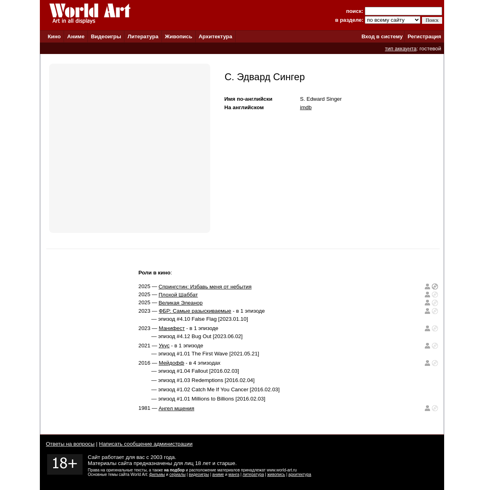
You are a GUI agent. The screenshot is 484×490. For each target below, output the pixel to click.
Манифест (172, 328)
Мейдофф (171, 363)
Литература (143, 36)
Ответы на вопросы (70, 444)
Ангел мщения (176, 408)
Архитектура (215, 36)
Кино (54, 36)
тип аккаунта (401, 49)
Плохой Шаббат (178, 295)
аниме (218, 474)
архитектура (299, 474)
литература (253, 474)
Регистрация (424, 36)
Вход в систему (382, 36)
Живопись (178, 36)
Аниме (76, 36)
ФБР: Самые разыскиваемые (195, 311)
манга (233, 474)
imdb (306, 107)
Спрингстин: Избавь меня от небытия (205, 287)
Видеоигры (106, 36)
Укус (164, 346)
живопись (276, 474)
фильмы (157, 474)
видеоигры (199, 474)
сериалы (178, 474)
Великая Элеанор (181, 303)
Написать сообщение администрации (145, 444)
